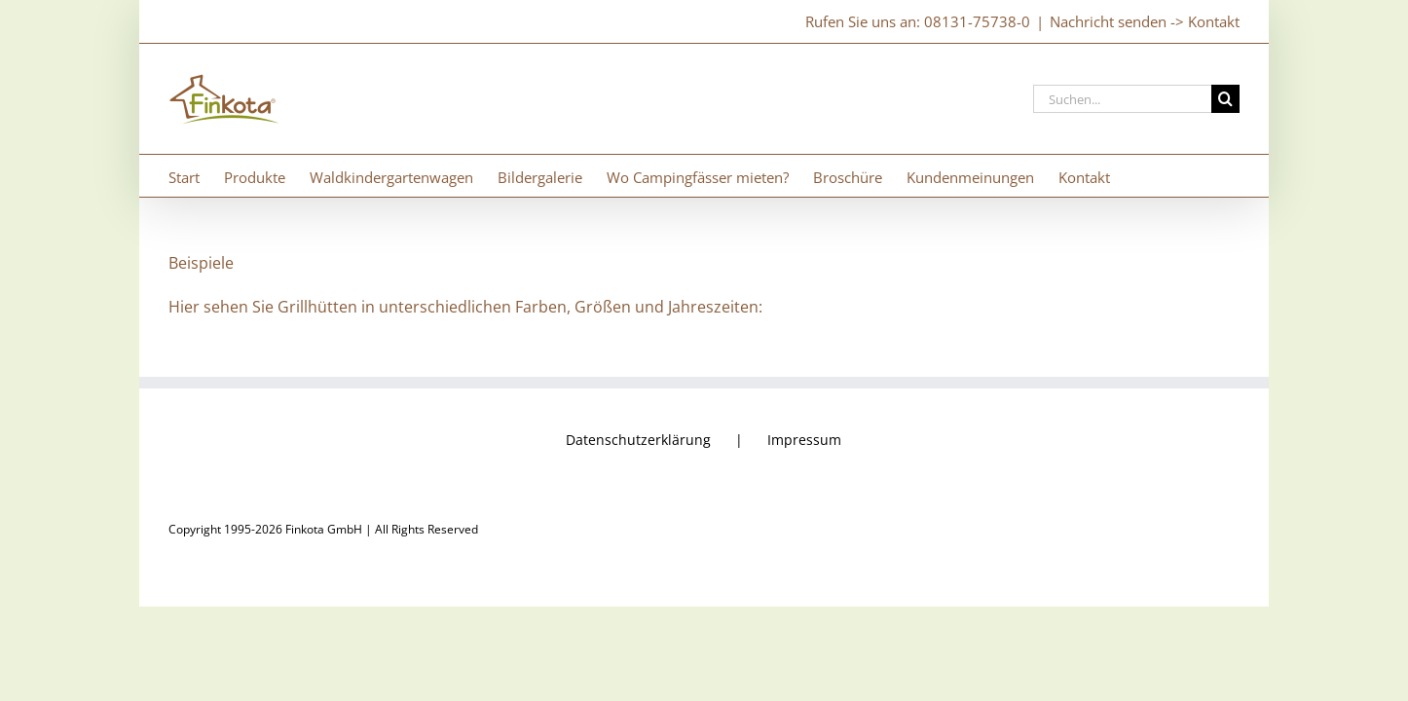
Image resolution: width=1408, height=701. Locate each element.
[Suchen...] (1122, 99)
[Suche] (1225, 99)
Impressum (804, 439)
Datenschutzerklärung (638, 439)
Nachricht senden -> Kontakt (1145, 21)
